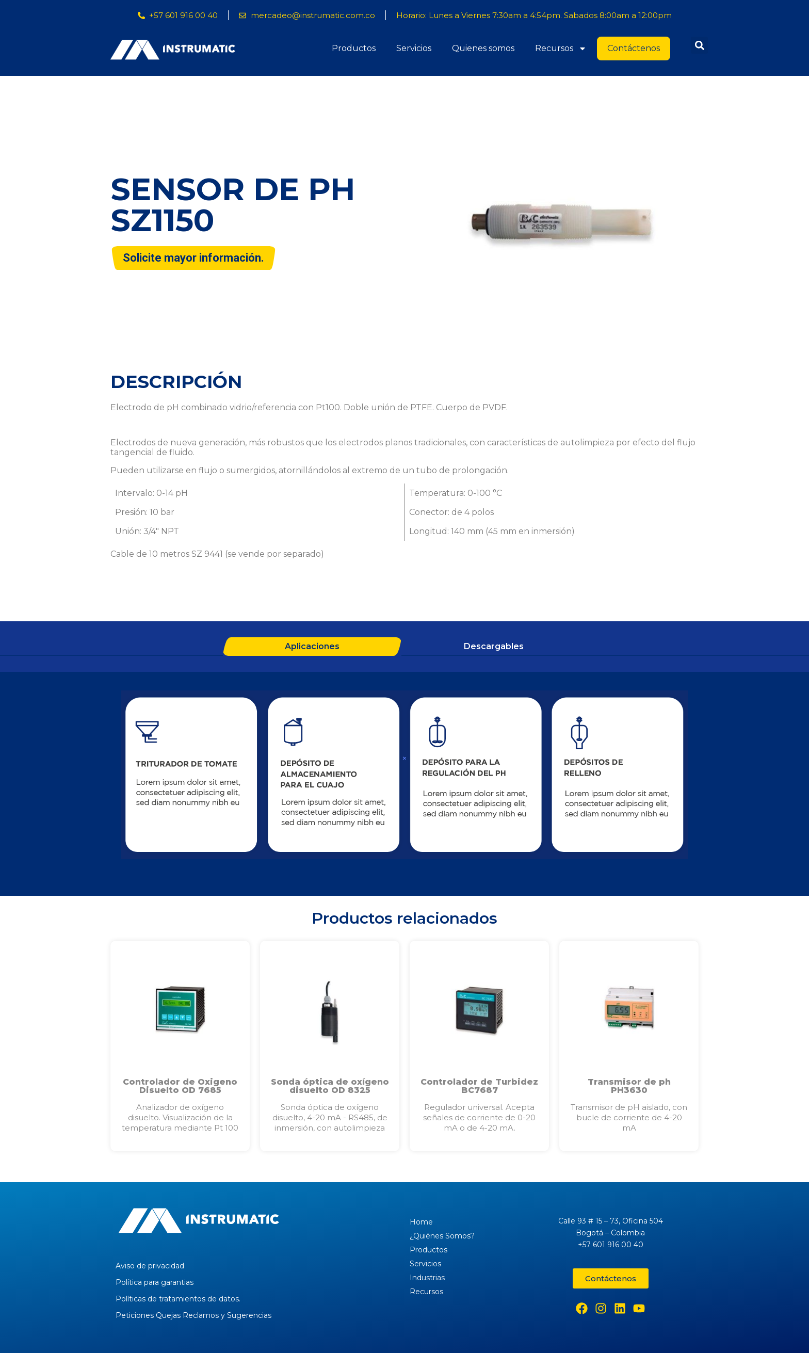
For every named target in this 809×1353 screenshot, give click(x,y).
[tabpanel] (404, 776)
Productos (354, 48)
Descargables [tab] (494, 646)
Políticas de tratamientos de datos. (178, 1298)
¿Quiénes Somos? (442, 1236)
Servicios (413, 48)
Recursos (561, 48)
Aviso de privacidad (150, 1265)
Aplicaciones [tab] (312, 646)
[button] (699, 45)
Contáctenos (633, 48)
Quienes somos (483, 48)
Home (421, 1222)
